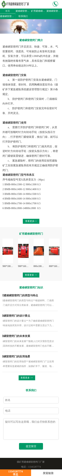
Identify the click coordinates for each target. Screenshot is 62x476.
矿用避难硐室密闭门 (38, 11)
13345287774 (34, 467)
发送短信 (46, 473)
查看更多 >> (31, 275)
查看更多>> (31, 221)
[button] (4, 26)
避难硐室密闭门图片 (7, 16)
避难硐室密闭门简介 (23, 11)
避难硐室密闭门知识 (54, 11)
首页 (7, 11)
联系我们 (23, 16)
